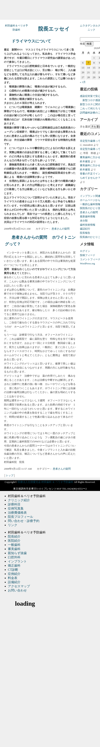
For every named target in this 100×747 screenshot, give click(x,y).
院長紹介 (14, 536)
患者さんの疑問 (60, 228)
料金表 (12, 578)
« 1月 (83, 82)
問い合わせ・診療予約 (23, 521)
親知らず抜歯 (17, 553)
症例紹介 (14, 573)
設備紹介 (14, 582)
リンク (12, 525)
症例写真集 (16, 508)
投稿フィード (87, 255)
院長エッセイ (54, 29)
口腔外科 (14, 557)
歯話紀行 (85, 228)
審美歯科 (14, 549)
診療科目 (14, 504)
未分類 (84, 220)
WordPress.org (87, 263)
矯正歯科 (14, 565)
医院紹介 (14, 540)
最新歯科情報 (87, 216)
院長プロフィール (20, 516)
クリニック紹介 (19, 500)
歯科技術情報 (87, 224)
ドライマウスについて (31, 41)
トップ (9, 475)
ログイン (85, 251)
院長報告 (85, 232)
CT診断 (13, 569)
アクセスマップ (19, 586)
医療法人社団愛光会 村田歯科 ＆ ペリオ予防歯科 (45, 481)
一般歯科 (14, 544)
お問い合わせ (17, 590)
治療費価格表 (17, 512)
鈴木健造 (85, 161)
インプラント (17, 561)
